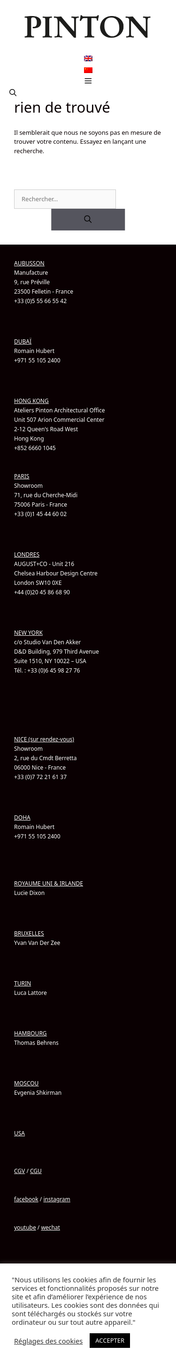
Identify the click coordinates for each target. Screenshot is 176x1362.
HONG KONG (31, 401)
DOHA (22, 817)
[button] (12, 92)
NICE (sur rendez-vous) (44, 739)
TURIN (22, 983)
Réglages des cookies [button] (48, 1341)
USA (19, 1133)
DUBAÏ (22, 341)
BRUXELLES (29, 933)
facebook (26, 1199)
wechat (50, 1227)
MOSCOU (26, 1083)
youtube (25, 1227)
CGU (36, 1171)
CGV (19, 1171)
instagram (56, 1199)
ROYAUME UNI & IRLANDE (48, 883)
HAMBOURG (30, 1033)
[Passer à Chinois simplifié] (88, 70)
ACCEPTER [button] (109, 1340)
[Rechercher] (88, 219)
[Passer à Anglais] (88, 59)
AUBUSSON (29, 263)
